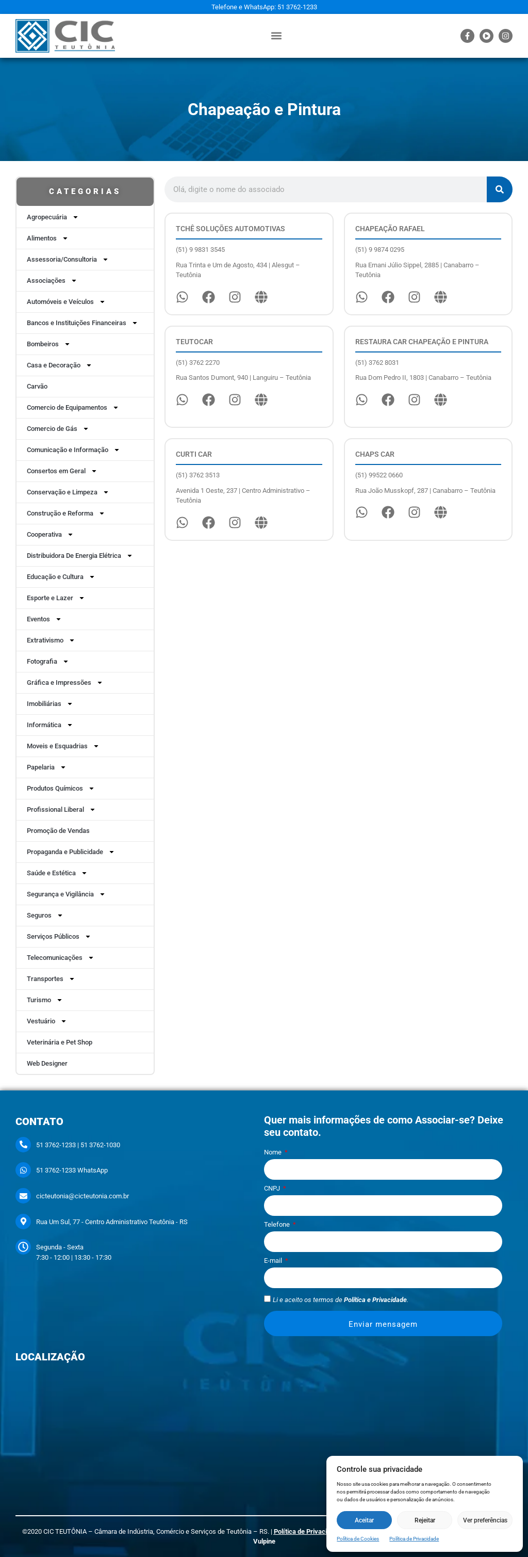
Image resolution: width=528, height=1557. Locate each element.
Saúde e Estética (57, 872)
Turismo (45, 999)
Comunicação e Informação (73, 449)
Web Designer (47, 1063)
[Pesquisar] (500, 189)
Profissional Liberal (61, 809)
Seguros (45, 915)
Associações (52, 280)
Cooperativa (50, 534)
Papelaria (47, 767)
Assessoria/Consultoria (68, 259)
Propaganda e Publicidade (71, 851)
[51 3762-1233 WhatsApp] (23, 1170)
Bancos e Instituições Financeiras (82, 322)
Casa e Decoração (59, 365)
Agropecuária (53, 217)
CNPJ (273, 1188)
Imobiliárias (50, 703)
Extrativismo (51, 640)
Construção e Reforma (66, 513)
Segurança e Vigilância (66, 894)
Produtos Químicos (61, 788)
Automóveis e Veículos (66, 301)
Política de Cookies (358, 1539)
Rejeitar (425, 1520)
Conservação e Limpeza (68, 492)
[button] (276, 35)
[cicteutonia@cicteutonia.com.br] (23, 1195)
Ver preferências (485, 1520)
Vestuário (47, 1021)
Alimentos (48, 238)
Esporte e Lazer (56, 597)
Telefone (277, 1224)
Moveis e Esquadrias (63, 746)
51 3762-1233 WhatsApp (72, 1170)
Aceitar (364, 1520)
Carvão (37, 386)
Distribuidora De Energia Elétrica (80, 555)
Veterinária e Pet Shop (59, 1042)
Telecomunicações (60, 957)
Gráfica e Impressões (65, 682)
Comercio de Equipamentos (73, 407)
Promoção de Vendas (58, 830)
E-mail (274, 1260)
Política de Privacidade (414, 1539)
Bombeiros (49, 343)
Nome (273, 1152)
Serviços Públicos (59, 936)
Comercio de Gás (58, 428)
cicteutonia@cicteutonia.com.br (82, 1196)
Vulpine (264, 1541)
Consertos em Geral (62, 470)
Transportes (51, 978)
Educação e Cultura (61, 576)
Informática (50, 724)
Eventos (44, 619)
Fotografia (48, 661)
